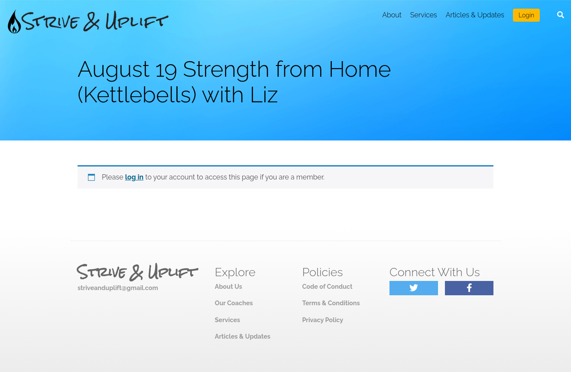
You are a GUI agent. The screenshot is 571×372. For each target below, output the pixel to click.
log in (134, 177)
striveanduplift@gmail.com (118, 287)
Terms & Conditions (331, 303)
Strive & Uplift (137, 272)
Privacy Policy (322, 319)
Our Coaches (234, 303)
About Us (228, 286)
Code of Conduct (327, 286)
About (392, 15)
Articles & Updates (475, 15)
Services (423, 15)
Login (526, 15)
